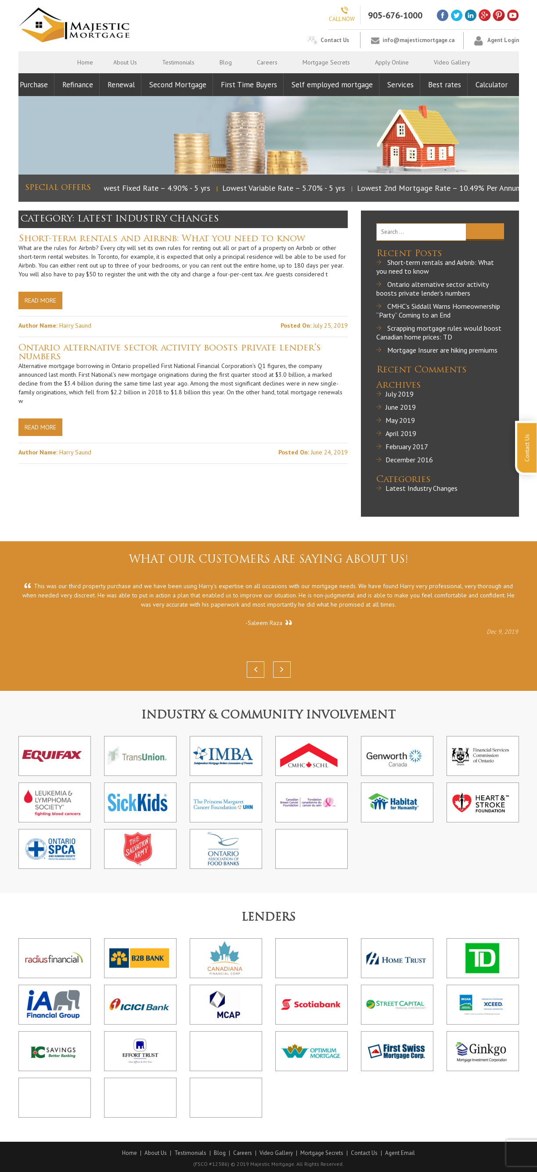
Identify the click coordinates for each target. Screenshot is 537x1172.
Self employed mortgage (332, 84)
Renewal (121, 84)
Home (85, 62)
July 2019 (400, 393)
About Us (125, 62)
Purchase (34, 84)
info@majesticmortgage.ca (418, 40)
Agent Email (400, 1153)
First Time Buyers (249, 84)
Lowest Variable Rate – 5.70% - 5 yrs (285, 188)
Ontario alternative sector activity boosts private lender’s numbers (169, 352)
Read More (40, 300)
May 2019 (400, 420)
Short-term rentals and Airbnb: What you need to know (161, 239)
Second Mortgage (177, 84)
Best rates (444, 84)
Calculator (492, 84)
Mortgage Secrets (326, 62)
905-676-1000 (395, 15)
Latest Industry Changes (422, 488)
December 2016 (409, 459)
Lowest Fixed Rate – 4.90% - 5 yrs (154, 188)
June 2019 (401, 407)
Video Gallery (452, 62)
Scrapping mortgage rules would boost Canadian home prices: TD (438, 332)
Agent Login (503, 40)
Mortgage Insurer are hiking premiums (442, 350)
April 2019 (401, 433)
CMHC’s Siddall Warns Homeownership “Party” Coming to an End (438, 310)
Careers (267, 62)
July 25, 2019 (330, 325)
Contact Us (335, 40)
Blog (226, 62)
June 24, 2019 (329, 452)
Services (400, 84)
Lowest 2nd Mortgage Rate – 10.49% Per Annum (441, 188)
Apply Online (392, 62)
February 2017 (407, 446)
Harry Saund (75, 325)
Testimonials (178, 62)
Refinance (77, 84)
